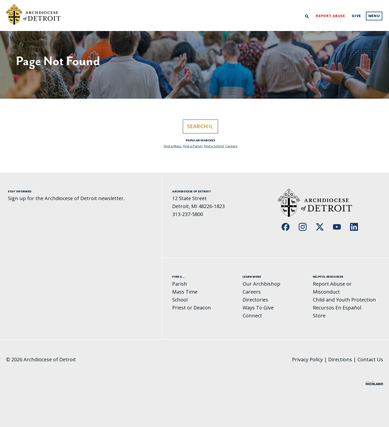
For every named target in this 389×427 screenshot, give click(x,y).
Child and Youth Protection (344, 299)
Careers (231, 146)
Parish (179, 283)
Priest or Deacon (191, 307)
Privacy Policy (307, 359)
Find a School (214, 146)
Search (200, 126)
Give (356, 16)
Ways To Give (258, 307)
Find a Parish (192, 146)
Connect (252, 315)
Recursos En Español (337, 307)
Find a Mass (173, 146)
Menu (374, 16)
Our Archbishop (261, 283)
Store (319, 315)
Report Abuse (330, 16)
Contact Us (370, 359)
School (180, 299)
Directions (340, 359)
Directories (255, 299)
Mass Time (184, 291)
